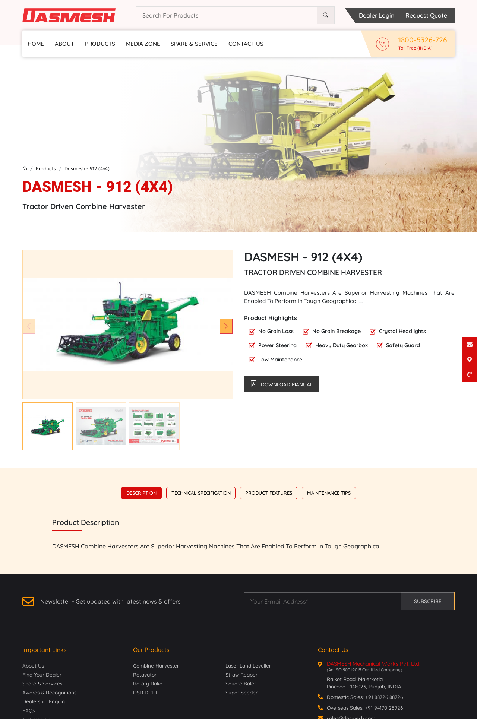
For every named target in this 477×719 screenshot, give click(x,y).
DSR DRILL (145, 692)
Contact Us (245, 43)
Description (141, 493)
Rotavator (145, 674)
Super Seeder (241, 692)
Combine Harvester (156, 665)
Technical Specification (201, 493)
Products (100, 43)
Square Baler (240, 683)
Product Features (268, 493)
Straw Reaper (241, 674)
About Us (33, 665)
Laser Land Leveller (248, 665)
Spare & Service (194, 43)
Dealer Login (376, 15)
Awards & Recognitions (49, 692)
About (64, 43)
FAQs (28, 710)
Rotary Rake (147, 683)
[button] (226, 326)
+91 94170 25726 (384, 707)
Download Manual (281, 383)
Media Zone (143, 43)
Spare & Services (42, 683)
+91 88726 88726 (384, 697)
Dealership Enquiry (44, 701)
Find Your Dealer (41, 674)
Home (36, 43)
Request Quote (426, 15)
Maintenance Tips (329, 493)
